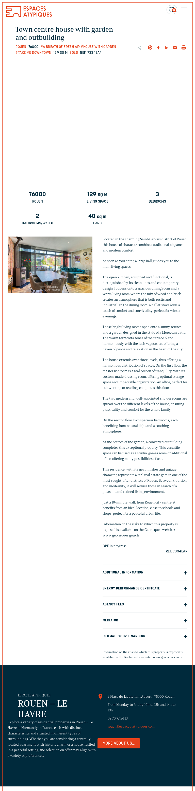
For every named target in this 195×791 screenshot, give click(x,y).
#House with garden (98, 47)
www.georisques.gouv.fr (169, 657)
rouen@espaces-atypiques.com (131, 726)
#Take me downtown (33, 53)
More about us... (119, 744)
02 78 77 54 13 (118, 718)
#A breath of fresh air (60, 47)
